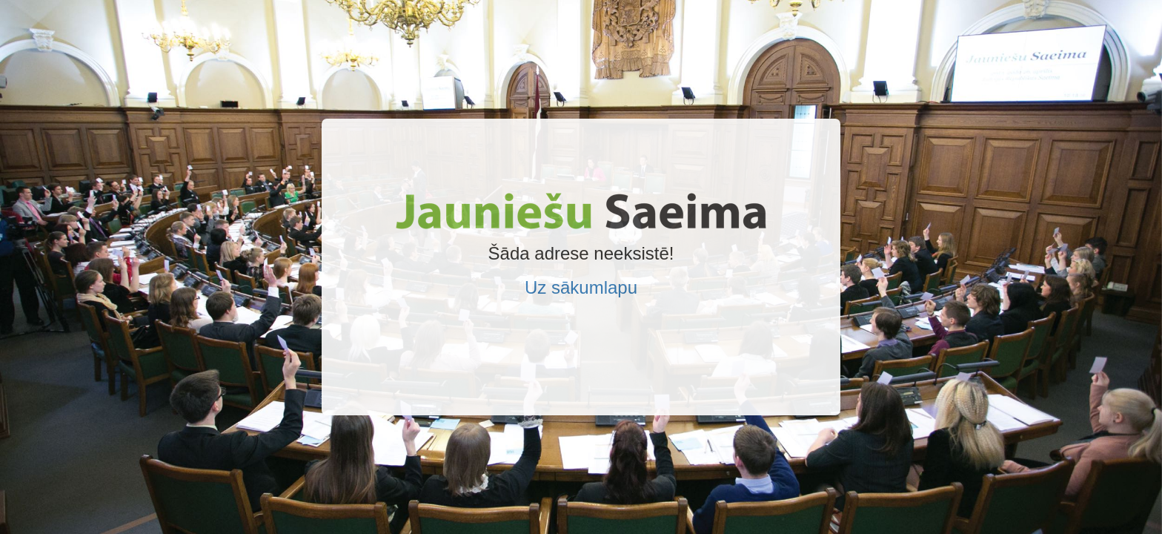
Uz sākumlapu (581, 287)
